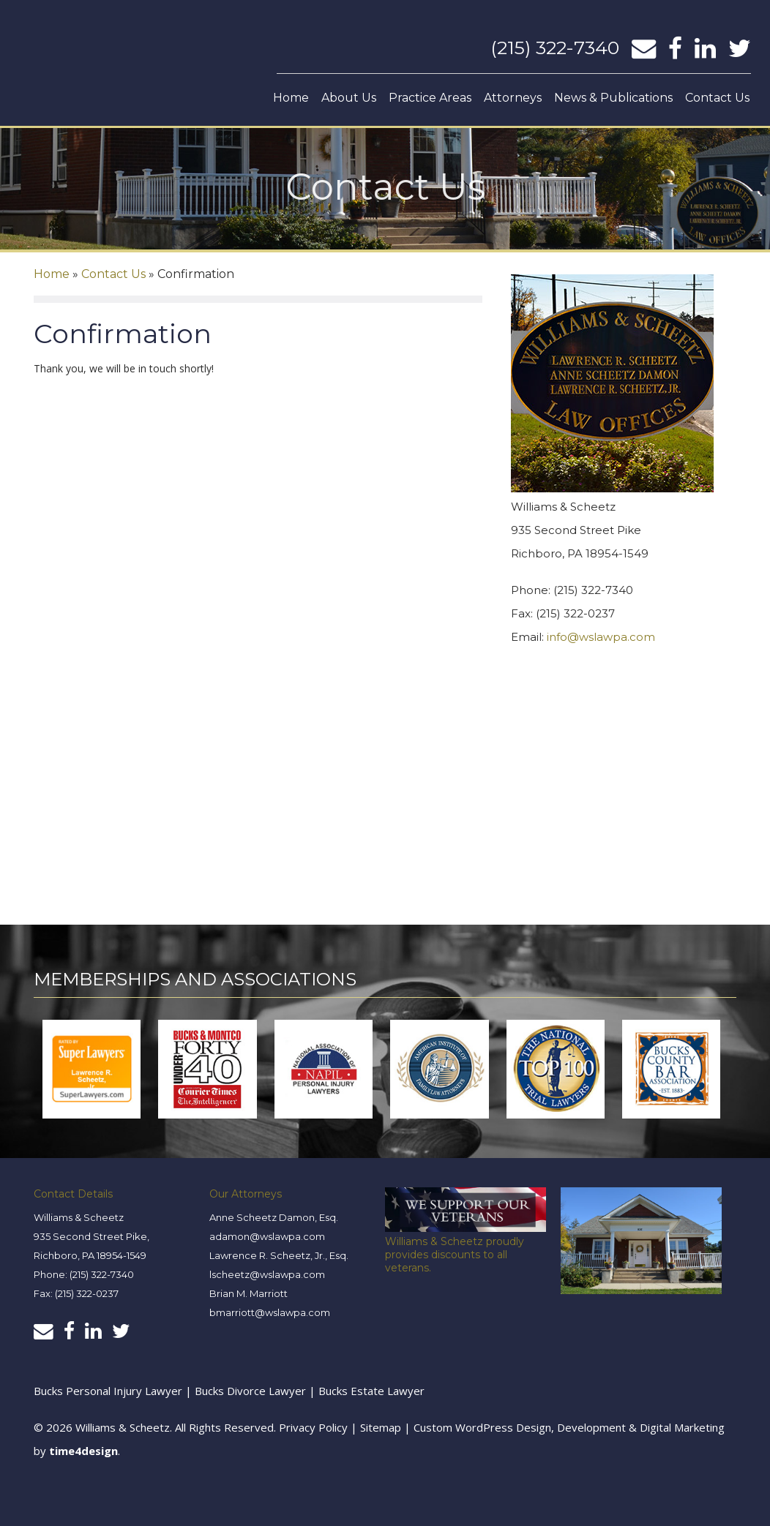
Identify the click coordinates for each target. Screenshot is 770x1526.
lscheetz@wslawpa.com (267, 1273)
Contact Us (717, 98)
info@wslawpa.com (601, 637)
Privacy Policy (313, 1426)
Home (291, 98)
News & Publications (613, 98)
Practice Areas (430, 98)
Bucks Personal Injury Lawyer (108, 1390)
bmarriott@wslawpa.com (269, 1312)
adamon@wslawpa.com (267, 1235)
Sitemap (380, 1426)
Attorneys (513, 98)
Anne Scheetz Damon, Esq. (273, 1216)
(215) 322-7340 (554, 48)
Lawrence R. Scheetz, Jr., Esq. (278, 1254)
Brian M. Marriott (248, 1292)
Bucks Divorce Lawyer (252, 1390)
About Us (348, 98)
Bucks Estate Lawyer (371, 1390)
